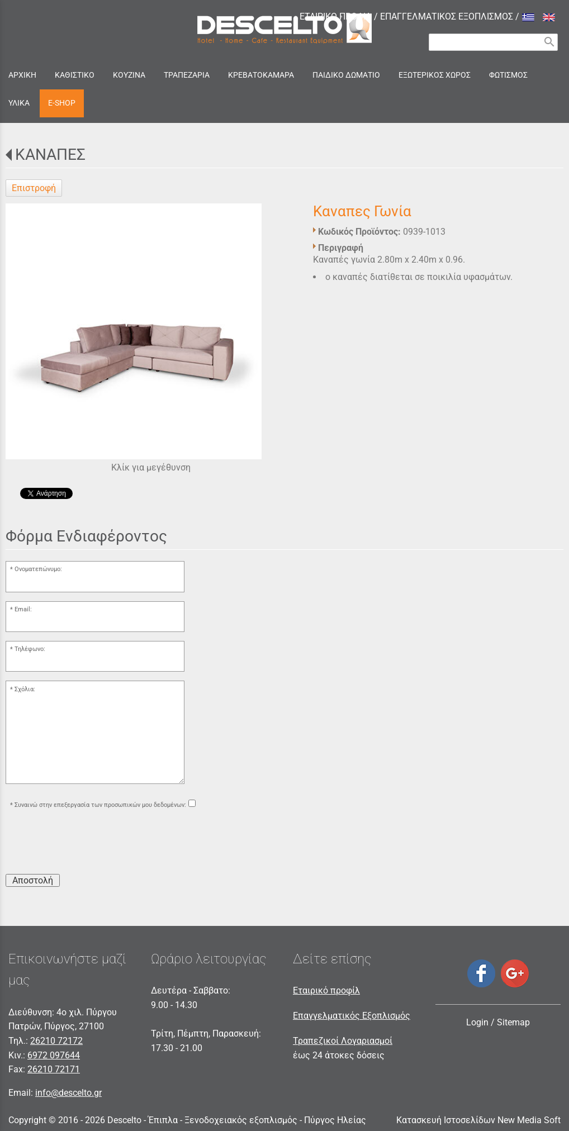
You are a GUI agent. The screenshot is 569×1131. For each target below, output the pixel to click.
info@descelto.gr (68, 1092)
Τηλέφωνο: (30, 649)
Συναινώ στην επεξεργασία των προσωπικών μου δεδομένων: (100, 805)
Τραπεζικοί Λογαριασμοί (342, 1040)
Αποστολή (32, 880)
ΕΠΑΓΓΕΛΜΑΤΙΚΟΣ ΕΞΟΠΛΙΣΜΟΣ (446, 16)
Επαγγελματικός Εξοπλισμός (351, 1015)
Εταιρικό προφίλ (326, 990)
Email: (23, 609)
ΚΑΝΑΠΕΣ (50, 154)
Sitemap (513, 1022)
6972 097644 (53, 1055)
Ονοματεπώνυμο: (38, 569)
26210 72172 (56, 1040)
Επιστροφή (34, 188)
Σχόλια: (25, 689)
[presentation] (91, 843)
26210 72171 (53, 1069)
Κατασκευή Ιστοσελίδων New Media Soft (478, 1120)
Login (477, 1022)
